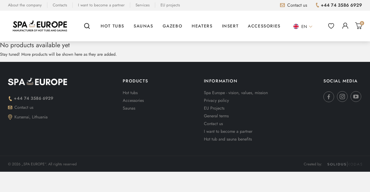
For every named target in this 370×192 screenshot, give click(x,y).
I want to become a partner (101, 5)
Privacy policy (216, 100)
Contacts (60, 5)
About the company (25, 5)
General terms (216, 116)
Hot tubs (112, 26)
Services (142, 5)
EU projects (170, 5)
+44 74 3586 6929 (30, 98)
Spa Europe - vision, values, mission (236, 93)
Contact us (20, 107)
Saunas (143, 26)
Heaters (202, 26)
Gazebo (173, 26)
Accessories (264, 26)
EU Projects (214, 108)
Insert (230, 26)
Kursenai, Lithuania (28, 117)
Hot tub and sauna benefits (228, 139)
